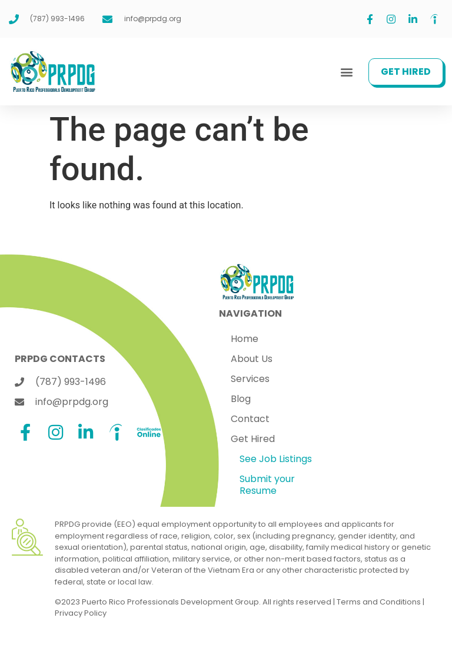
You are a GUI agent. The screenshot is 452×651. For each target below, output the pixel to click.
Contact (250, 419)
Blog (241, 399)
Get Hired (253, 439)
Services (250, 379)
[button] (346, 71)
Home (244, 339)
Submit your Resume (267, 484)
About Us (251, 359)
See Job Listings (276, 459)
